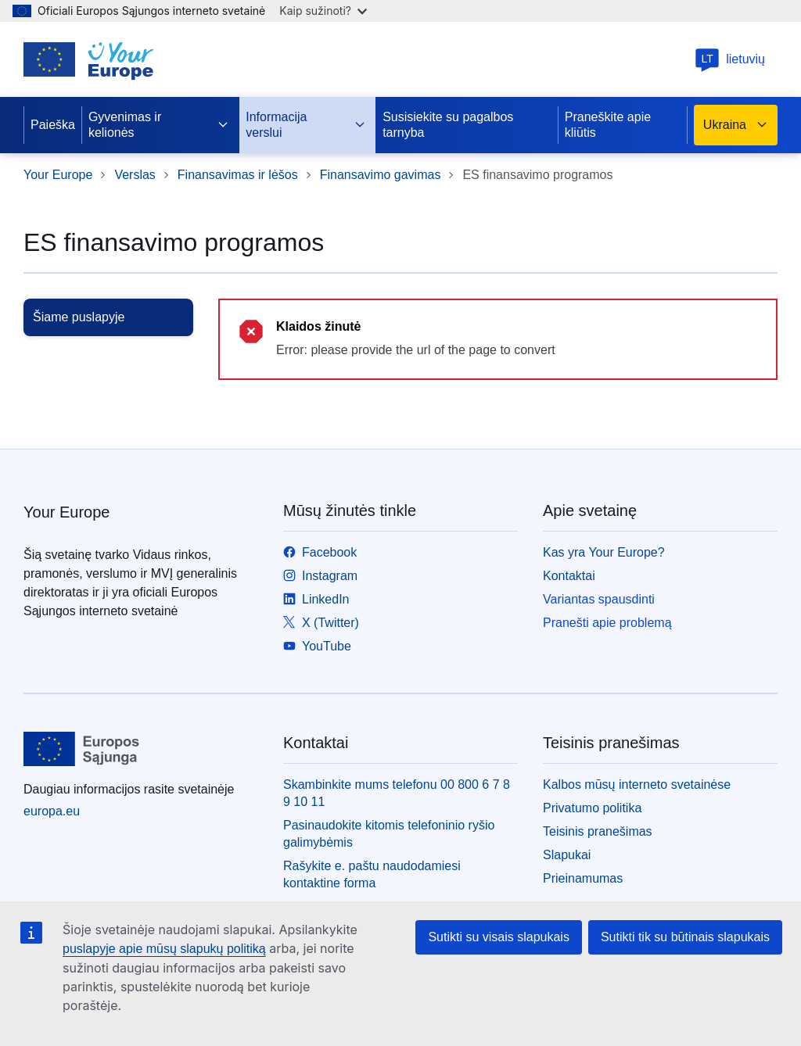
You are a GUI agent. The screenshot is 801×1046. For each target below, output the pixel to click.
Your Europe (57, 174)
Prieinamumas (583, 878)
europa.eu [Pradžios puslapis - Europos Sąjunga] (51, 811)
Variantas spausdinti (599, 599)
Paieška (53, 124)
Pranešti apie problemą (607, 622)
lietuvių (730, 59)
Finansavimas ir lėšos (238, 174)
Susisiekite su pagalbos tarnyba (448, 124)
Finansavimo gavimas (380, 174)
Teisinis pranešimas (597, 831)
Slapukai (567, 855)
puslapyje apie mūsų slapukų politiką (164, 948)
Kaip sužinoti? (323, 10)
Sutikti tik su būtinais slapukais (685, 937)
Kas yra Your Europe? (604, 552)
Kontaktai (569, 575)
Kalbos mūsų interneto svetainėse (637, 784)
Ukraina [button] (735, 125)
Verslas (134, 174)
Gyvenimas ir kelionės (158, 124)
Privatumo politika (592, 808)
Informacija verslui (306, 124)
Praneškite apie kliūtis (608, 124)
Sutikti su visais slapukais (498, 937)
